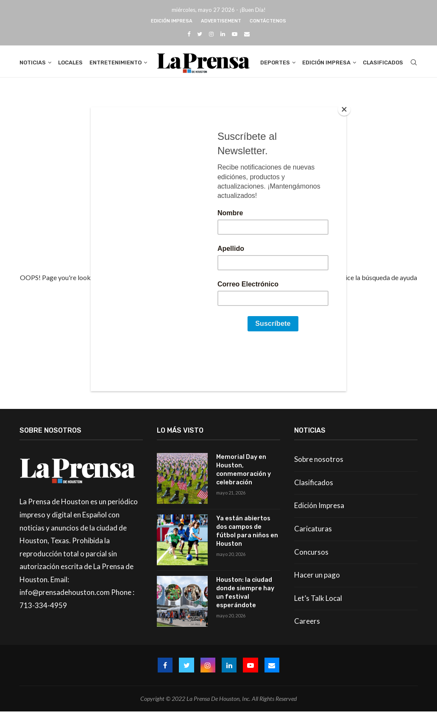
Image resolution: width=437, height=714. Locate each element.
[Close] (344, 109)
